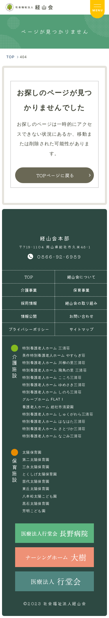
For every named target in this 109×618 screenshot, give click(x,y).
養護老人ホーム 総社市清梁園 (48, 407)
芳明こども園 (34, 511)
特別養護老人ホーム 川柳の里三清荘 (53, 363)
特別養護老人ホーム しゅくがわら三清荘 (57, 414)
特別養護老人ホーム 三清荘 (46, 348)
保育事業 (81, 290)
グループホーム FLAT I (42, 399)
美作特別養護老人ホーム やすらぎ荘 (53, 355)
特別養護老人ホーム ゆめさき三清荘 (53, 385)
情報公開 (29, 316)
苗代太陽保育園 (35, 481)
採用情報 (29, 303)
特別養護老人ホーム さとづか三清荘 (53, 429)
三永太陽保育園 (35, 467)
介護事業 (29, 290)
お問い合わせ (81, 316)
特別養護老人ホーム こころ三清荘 (52, 378)
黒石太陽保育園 (35, 504)
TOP (28, 277)
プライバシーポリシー (28, 329)
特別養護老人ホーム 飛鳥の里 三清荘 (54, 370)
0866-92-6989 (59, 256)
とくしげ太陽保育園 (39, 474)
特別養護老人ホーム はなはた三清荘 (53, 421)
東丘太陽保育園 (35, 489)
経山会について (81, 277)
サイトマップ (81, 329)
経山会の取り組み (81, 303)
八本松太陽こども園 (39, 496)
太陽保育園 (32, 452)
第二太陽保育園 (35, 460)
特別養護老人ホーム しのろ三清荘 (52, 392)
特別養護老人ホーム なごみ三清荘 (52, 436)
